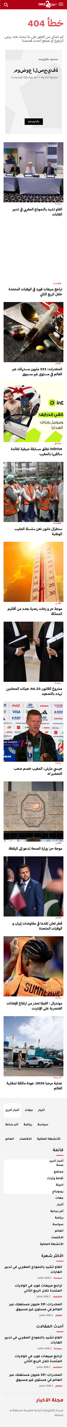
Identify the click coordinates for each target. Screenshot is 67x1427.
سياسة (58, 203)
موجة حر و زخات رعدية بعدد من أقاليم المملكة (35, 611)
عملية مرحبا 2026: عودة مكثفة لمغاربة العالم (34, 1085)
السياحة (57, 1077)
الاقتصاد (57, 283)
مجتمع (57, 443)
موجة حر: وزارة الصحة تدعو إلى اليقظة (35, 848)
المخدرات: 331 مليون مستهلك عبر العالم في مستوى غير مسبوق (37, 371)
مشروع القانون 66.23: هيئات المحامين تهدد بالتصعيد (34, 691)
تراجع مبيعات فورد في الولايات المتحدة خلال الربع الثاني (35, 291)
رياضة (58, 763)
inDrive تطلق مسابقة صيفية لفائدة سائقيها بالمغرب (36, 451)
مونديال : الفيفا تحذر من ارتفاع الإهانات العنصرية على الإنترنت (34, 1006)
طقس (58, 603)
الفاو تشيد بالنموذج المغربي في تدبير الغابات (37, 211)
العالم (58, 363)
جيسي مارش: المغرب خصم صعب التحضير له (38, 771)
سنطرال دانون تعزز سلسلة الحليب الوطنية (38, 531)
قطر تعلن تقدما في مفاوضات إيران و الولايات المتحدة (37, 926)
